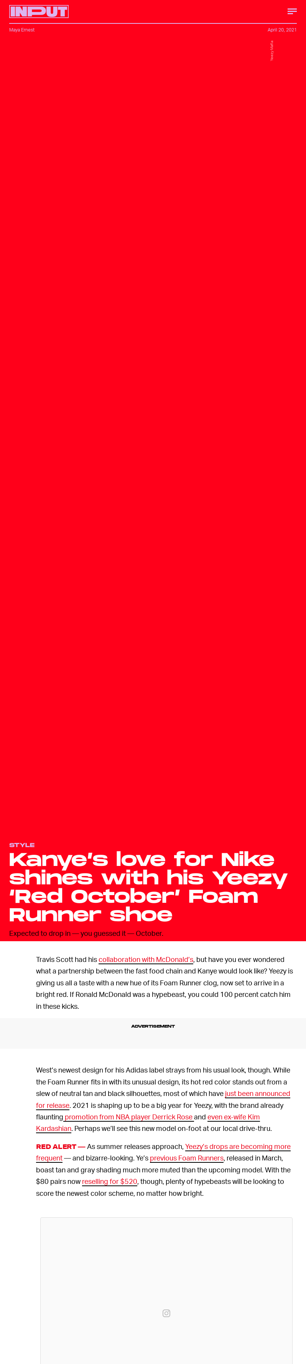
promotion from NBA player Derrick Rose (128, 1116)
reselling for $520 (109, 1181)
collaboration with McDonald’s (146, 959)
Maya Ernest (22, 30)
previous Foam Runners (187, 1157)
